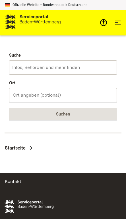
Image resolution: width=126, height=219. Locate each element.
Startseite (15, 148)
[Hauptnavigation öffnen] (117, 22)
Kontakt (13, 181)
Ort (12, 83)
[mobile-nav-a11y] (103, 22)
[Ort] (63, 95)
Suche (15, 55)
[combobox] (63, 67)
